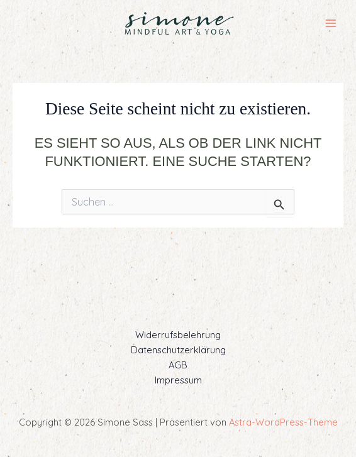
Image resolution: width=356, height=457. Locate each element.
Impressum (178, 380)
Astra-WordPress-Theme (283, 422)
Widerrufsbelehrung (178, 335)
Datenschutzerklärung (178, 350)
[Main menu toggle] (330, 23)
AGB (178, 365)
